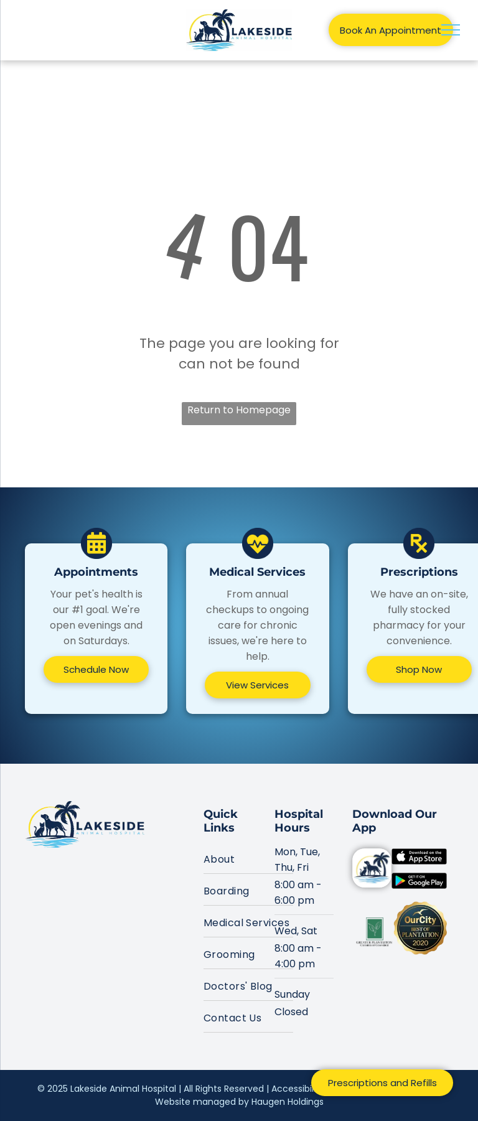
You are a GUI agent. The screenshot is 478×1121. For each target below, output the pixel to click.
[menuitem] (248, 858)
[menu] (450, 30)
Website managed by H (206, 1101)
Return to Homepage (239, 410)
